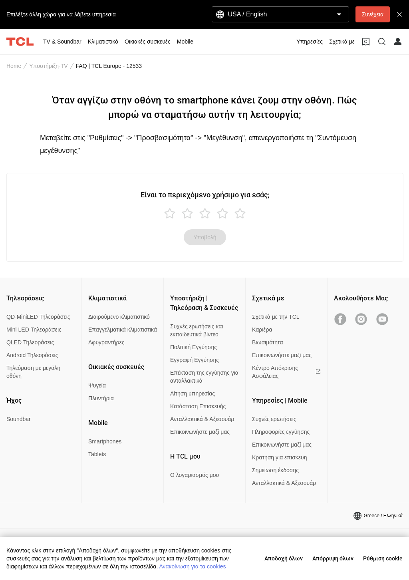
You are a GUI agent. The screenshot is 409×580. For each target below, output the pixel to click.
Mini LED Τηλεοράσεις (34, 329)
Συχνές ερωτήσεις (274, 419)
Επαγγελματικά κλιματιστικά (122, 329)
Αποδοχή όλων (283, 558)
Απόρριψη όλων (332, 558)
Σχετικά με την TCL (276, 317)
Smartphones (104, 441)
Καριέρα (262, 329)
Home (13, 66)
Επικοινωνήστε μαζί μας (200, 432)
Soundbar (18, 419)
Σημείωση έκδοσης (275, 470)
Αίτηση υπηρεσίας (192, 393)
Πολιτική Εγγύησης (193, 347)
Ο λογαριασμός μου (194, 475)
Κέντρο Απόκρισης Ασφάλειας (286, 372)
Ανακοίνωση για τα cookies (192, 566)
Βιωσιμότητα (267, 342)
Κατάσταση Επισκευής (198, 406)
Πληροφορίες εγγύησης (281, 432)
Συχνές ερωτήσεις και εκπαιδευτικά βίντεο (196, 330)
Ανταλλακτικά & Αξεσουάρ (202, 419)
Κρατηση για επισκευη (279, 457)
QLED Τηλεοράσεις (30, 342)
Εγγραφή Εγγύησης (194, 360)
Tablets (97, 454)
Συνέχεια (372, 14)
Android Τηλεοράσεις (32, 355)
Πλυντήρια (101, 398)
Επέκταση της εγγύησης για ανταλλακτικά (204, 376)
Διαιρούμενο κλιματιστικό (119, 317)
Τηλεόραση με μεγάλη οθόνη (33, 372)
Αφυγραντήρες (106, 342)
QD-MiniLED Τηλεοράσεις (38, 317)
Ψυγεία (97, 385)
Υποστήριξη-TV (48, 66)
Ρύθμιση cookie (383, 558)
